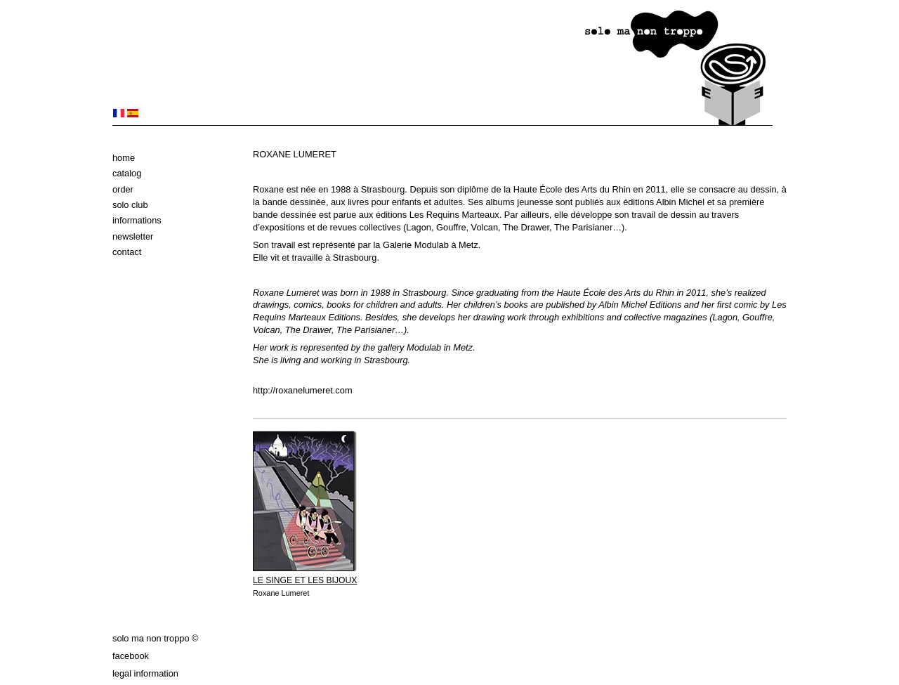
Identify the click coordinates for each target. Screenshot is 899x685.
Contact (126, 252)
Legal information (145, 673)
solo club (130, 205)
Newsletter (132, 236)
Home (123, 157)
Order (122, 189)
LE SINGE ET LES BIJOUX (305, 580)
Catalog (126, 173)
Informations (137, 220)
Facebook (130, 656)
